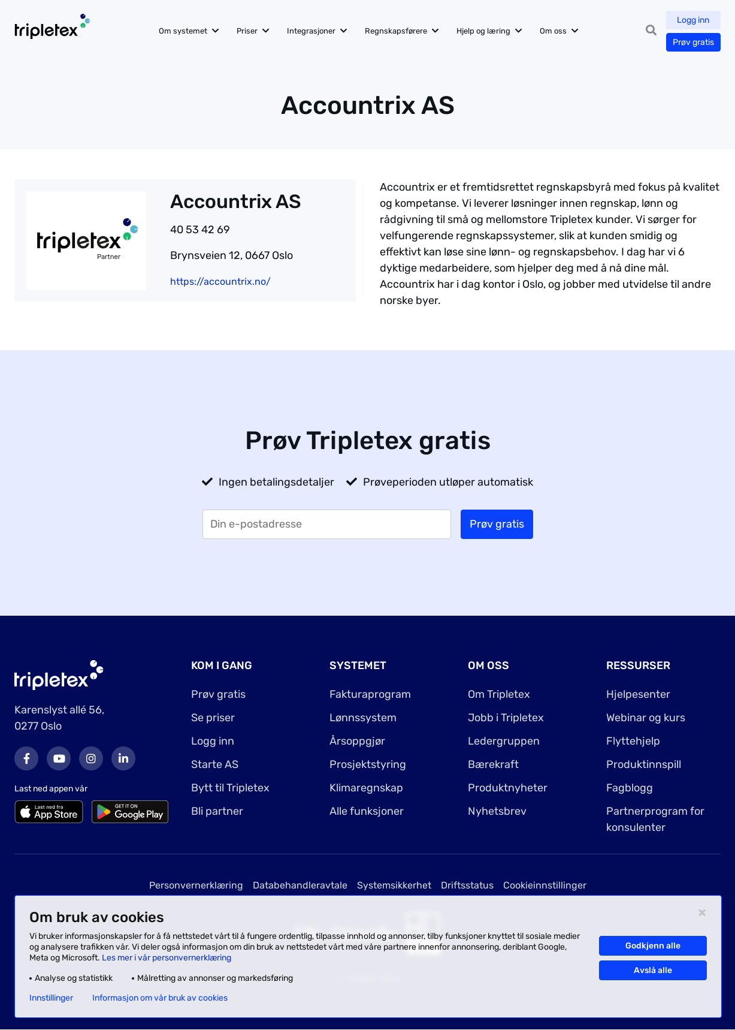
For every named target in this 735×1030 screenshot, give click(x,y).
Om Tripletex (499, 694)
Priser (247, 30)
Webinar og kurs (645, 717)
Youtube (59, 758)
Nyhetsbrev (497, 811)
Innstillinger (51, 998)
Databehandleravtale (300, 885)
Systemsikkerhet (394, 885)
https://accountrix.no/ (220, 281)
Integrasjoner (311, 30)
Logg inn (693, 20)
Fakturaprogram (370, 694)
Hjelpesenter (638, 694)
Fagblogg (629, 787)
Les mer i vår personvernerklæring (166, 958)
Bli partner (217, 811)
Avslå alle (653, 970)
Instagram (91, 758)
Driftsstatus (467, 885)
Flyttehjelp (633, 741)
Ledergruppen (504, 741)
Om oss (553, 30)
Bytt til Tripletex (230, 787)
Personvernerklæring (196, 885)
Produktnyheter (508, 787)
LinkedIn (123, 758)
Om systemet (183, 30)
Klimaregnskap (366, 787)
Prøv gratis (693, 42)
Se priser (213, 717)
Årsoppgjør (357, 741)
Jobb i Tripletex (506, 717)
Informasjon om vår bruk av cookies (160, 998)
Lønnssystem (363, 717)
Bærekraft (493, 764)
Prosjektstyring (367, 764)
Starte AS (214, 764)
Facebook (26, 758)
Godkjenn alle (652, 946)
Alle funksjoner (366, 811)
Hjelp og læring (483, 30)
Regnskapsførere (396, 30)
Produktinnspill (643, 764)
